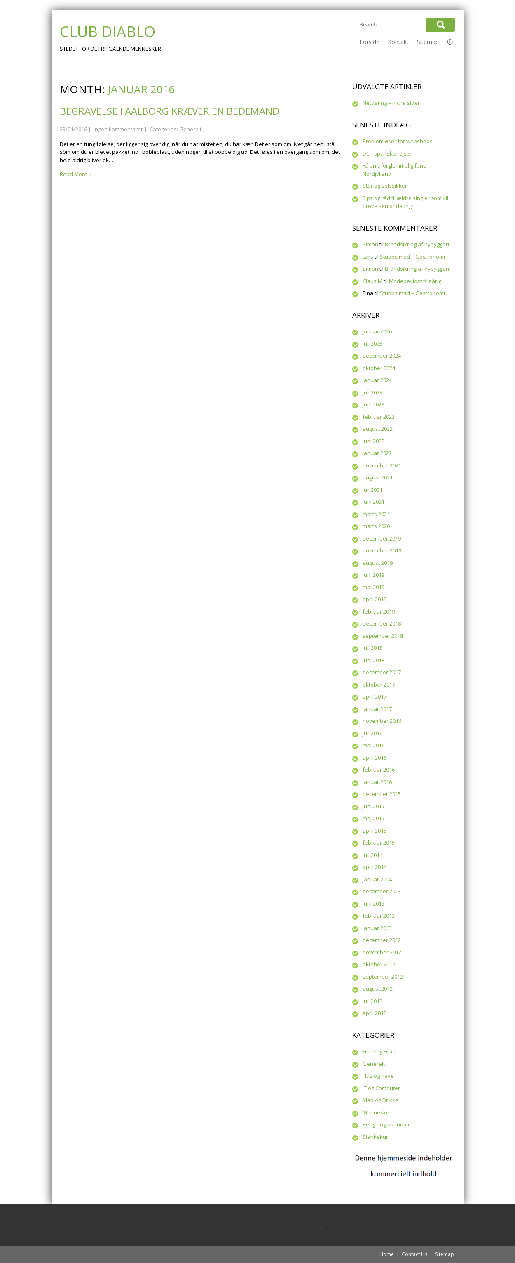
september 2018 (383, 636)
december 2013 (382, 891)
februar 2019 (379, 611)
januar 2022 (377, 453)
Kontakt (398, 42)
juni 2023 (373, 404)
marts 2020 (376, 526)
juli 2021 (372, 489)
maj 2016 (373, 745)
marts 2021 (376, 514)
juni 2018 (373, 660)
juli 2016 (372, 733)
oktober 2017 (379, 684)
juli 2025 (372, 343)
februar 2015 (379, 842)
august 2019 (378, 563)
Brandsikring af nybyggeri (417, 244)
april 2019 (374, 599)
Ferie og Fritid (379, 1051)
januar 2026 (377, 331)
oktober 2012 (379, 964)
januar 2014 (377, 879)
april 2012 (374, 1013)
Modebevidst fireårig (415, 281)
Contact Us (414, 1254)
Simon (370, 244)
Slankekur (375, 1136)
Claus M (372, 281)
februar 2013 (379, 915)
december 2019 (382, 538)
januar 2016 (377, 782)
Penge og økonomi (386, 1124)
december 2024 (382, 355)
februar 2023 (379, 416)
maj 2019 (373, 587)
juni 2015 (373, 806)
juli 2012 (372, 1001)
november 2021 (382, 465)
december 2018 (382, 623)
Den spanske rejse (386, 153)
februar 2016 (379, 769)
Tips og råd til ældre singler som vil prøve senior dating (405, 202)
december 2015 (382, 794)
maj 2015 (373, 818)
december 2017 (382, 672)
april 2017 (374, 696)
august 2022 (378, 428)
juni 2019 (373, 574)
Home (386, 1254)
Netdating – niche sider (391, 102)
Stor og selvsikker (385, 185)
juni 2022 (373, 441)
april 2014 (374, 867)
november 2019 (382, 550)
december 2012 (382, 940)
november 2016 (382, 721)
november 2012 (382, 952)
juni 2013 (373, 903)
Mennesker (377, 1112)
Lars (368, 256)
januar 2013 (377, 928)
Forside (369, 42)
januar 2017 (377, 709)
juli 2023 (372, 392)
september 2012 (383, 976)
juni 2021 (373, 501)
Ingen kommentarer (118, 129)
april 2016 (374, 757)
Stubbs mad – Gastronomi (412, 256)
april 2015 (374, 830)
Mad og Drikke (380, 1100)
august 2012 (378, 988)
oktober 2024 (379, 368)
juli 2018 (372, 648)
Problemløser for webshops (398, 141)
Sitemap (428, 42)
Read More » (75, 174)
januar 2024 (377, 380)
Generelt (190, 129)
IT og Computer (381, 1088)
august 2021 (378, 477)
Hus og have (378, 1075)
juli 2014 (372, 855)
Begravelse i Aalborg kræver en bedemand (169, 111)
